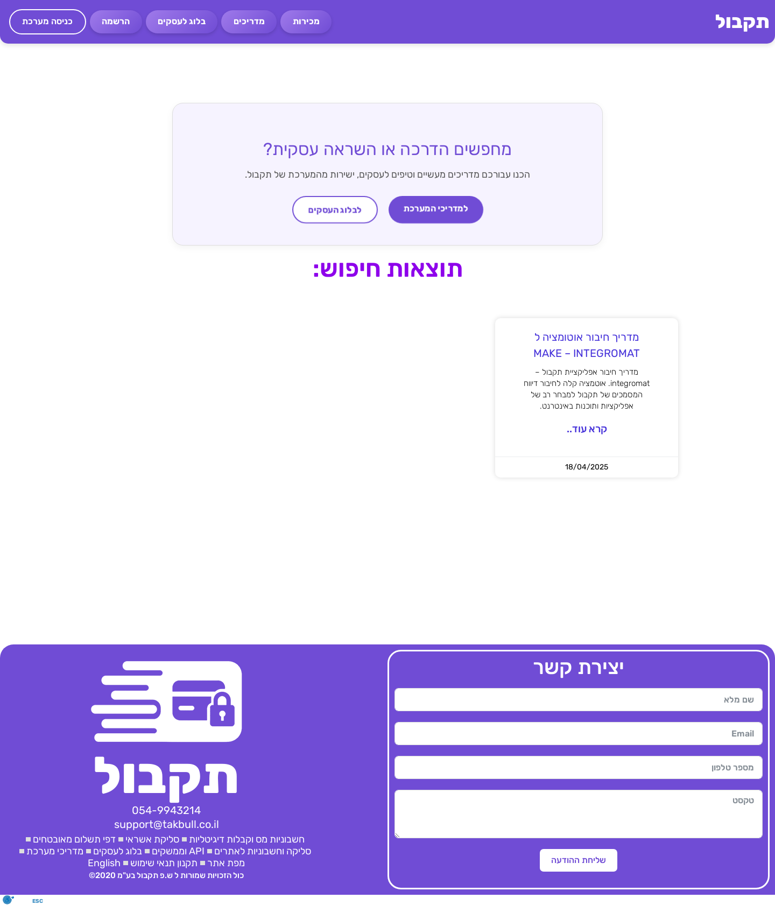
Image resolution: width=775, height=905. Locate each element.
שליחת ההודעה (578, 860)
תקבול (742, 21)
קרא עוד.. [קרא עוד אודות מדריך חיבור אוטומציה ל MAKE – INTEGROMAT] (586, 428)
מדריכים (249, 21)
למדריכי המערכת (436, 209)
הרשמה (116, 21)
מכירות (306, 21)
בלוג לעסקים (182, 21)
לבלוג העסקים (335, 210)
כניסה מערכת (47, 21)
